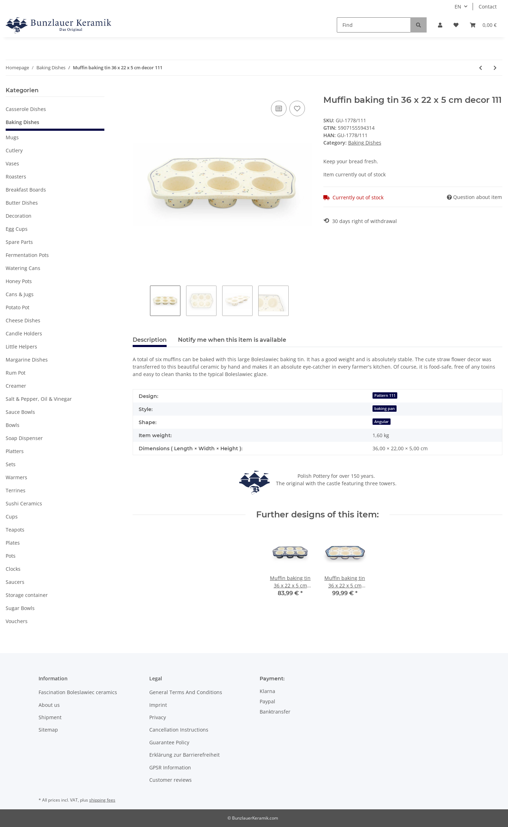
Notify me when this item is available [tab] (232, 339)
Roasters (16, 176)
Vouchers (17, 621)
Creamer (16, 385)
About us (49, 705)
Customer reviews (170, 779)
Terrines (15, 490)
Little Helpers (21, 346)
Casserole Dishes (26, 109)
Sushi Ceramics (24, 503)
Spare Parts (19, 242)
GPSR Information (170, 767)
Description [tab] (150, 339)
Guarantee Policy (169, 742)
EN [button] (458, 6)
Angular (381, 421)
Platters (15, 451)
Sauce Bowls (20, 412)
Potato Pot (17, 307)
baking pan (384, 408)
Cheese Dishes (23, 320)
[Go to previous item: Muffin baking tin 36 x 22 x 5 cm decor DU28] (480, 67)
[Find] (374, 25)
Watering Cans (23, 268)
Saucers (15, 582)
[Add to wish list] (297, 108)
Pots (11, 555)
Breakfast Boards (26, 189)
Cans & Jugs (20, 294)
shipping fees (102, 800)
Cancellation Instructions (178, 729)
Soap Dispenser (24, 438)
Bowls (12, 425)
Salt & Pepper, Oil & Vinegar (39, 398)
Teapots (15, 529)
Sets (11, 464)
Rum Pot (15, 372)
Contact (488, 6)
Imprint (158, 705)
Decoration (18, 215)
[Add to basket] (138, 91)
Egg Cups (17, 228)
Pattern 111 (385, 395)
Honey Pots (19, 281)
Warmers (16, 477)
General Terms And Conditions (185, 692)
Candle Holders (24, 333)
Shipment (50, 717)
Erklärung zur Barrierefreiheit (184, 754)
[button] (440, 25)
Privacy (157, 717)
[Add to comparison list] (279, 108)
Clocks (13, 568)
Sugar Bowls (20, 608)
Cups (12, 516)
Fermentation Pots (27, 255)
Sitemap (48, 729)
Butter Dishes (22, 202)
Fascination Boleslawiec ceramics (78, 692)
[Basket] (483, 25)
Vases (12, 163)
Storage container (27, 595)
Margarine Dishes (27, 359)
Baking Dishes (364, 142)
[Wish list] (456, 25)
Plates (13, 542)
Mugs (12, 137)
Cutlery (14, 150)
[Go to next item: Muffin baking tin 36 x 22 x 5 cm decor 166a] (495, 67)
